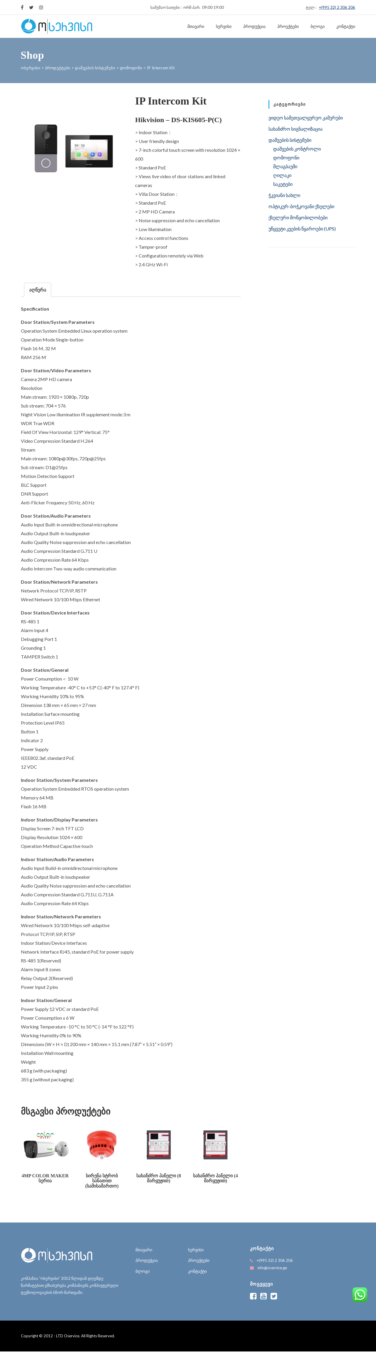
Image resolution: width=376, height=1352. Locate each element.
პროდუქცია (254, 26)
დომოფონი (286, 157)
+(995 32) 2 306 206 (337, 7)
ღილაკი (282, 175)
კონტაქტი (345, 26)
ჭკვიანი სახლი (284, 195)
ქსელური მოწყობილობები (298, 217)
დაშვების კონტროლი (297, 148)
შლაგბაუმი (285, 166)
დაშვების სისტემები (289, 140)
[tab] (37, 290)
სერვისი (223, 26)
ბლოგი (317, 26)
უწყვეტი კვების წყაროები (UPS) (302, 228)
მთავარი (195, 26)
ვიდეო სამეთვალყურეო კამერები (305, 117)
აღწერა (37, 289)
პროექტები (288, 26)
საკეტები (283, 184)
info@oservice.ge (272, 1268)
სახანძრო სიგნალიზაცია (295, 129)
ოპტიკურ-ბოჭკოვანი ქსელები (301, 206)
